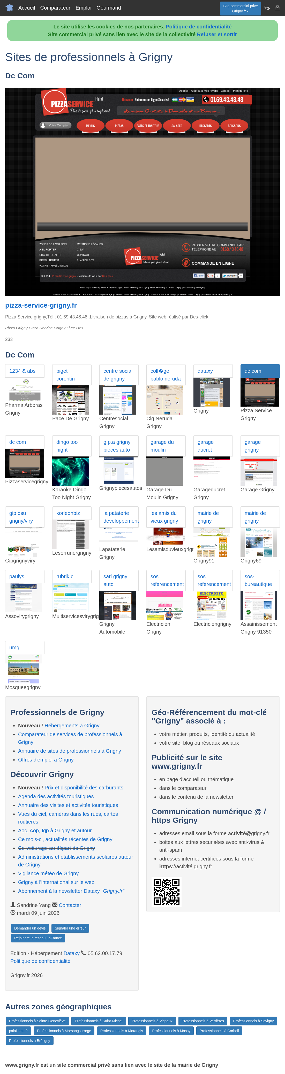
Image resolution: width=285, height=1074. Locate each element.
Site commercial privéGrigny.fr (240, 8)
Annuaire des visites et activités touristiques (68, 805)
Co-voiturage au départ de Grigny (56, 848)
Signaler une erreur (70, 928)
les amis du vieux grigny (164, 517)
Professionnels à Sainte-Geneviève (37, 1021)
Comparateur (55, 8)
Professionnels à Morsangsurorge (64, 1031)
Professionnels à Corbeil (219, 1031)
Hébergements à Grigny (71, 725)
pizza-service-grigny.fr (41, 305)
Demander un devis (30, 928)
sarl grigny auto (115, 580)
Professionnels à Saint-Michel (98, 1021)
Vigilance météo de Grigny (48, 873)
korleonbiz (68, 513)
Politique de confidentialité (198, 26)
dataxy (205, 371)
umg (14, 647)
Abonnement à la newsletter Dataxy (71, 891)
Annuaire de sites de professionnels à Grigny (69, 751)
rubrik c (64, 576)
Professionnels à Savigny (253, 1021)
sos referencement (167, 580)
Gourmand (108, 8)
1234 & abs (22, 371)
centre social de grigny (117, 375)
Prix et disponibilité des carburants (83, 787)
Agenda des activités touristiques (56, 796)
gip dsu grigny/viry (21, 517)
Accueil (26, 8)
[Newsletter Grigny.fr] (267, 8)
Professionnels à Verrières (203, 1021)
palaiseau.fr (18, 1031)
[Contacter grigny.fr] (277, 8)
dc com (253, 371)
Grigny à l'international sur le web (56, 882)
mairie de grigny (208, 517)
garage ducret (206, 446)
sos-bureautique (258, 580)
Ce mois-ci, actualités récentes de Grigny (65, 839)
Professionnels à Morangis (121, 1031)
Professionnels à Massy (171, 1031)
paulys (16, 576)
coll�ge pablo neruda (166, 375)
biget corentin (65, 375)
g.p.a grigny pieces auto (117, 446)
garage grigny (253, 446)
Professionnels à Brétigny (29, 1041)
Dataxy (72, 953)
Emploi (83, 8)
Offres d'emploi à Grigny (46, 760)
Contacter (70, 905)
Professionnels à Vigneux (152, 1021)
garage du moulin (162, 446)
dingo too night (67, 446)
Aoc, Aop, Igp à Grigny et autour (55, 830)
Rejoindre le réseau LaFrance (38, 938)
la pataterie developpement (121, 517)
